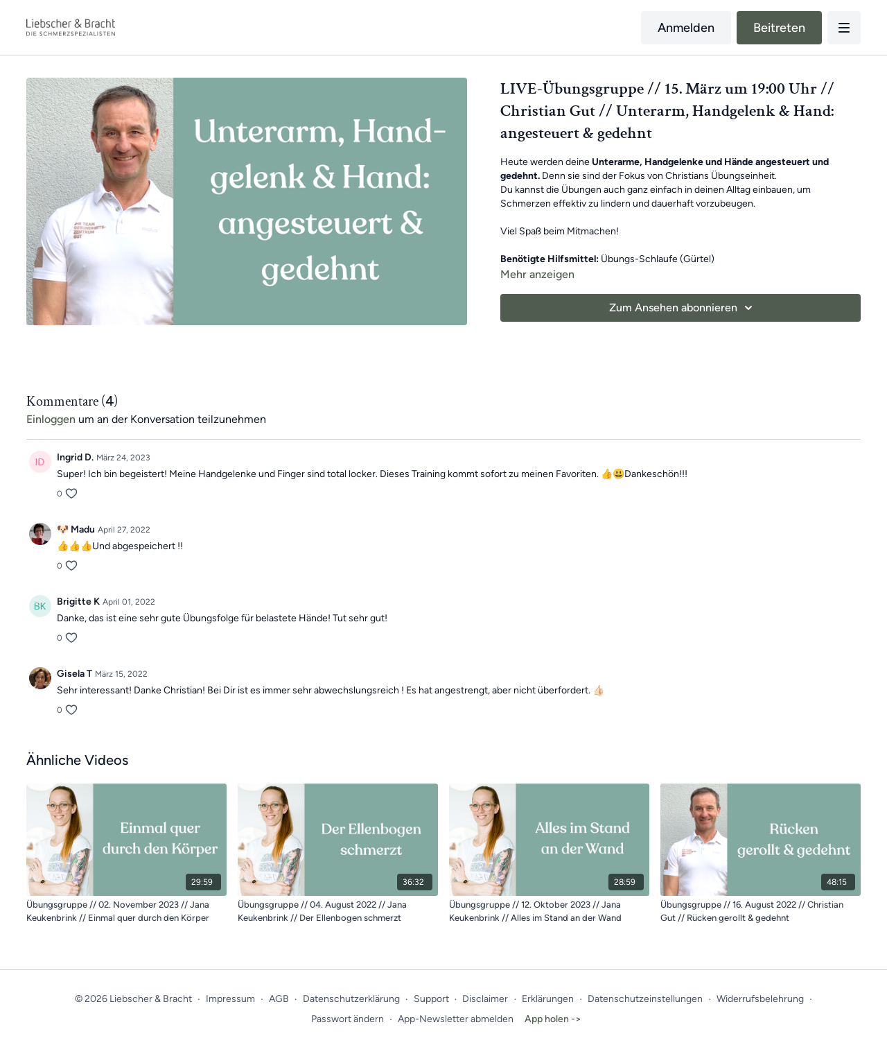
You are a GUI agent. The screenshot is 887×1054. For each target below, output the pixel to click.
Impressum (230, 999)
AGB (279, 999)
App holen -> (553, 1019)
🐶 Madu (76, 529)
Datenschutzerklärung (351, 999)
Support (431, 999)
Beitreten (779, 27)
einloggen (51, 419)
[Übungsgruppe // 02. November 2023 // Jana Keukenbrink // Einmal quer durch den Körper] (126, 911)
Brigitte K (78, 601)
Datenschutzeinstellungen (645, 999)
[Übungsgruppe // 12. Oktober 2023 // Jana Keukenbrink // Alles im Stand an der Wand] (549, 911)
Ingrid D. (75, 457)
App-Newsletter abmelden (455, 1019)
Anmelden (686, 27)
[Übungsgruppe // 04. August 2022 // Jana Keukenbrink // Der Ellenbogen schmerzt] (338, 911)
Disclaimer (485, 999)
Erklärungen (548, 999)
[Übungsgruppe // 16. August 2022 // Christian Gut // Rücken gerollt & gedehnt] (760, 911)
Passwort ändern (347, 1019)
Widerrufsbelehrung (760, 999)
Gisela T (74, 674)
